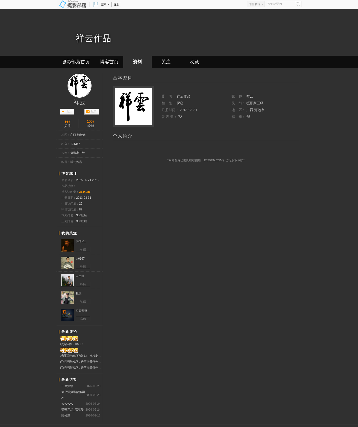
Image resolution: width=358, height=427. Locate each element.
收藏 (194, 61)
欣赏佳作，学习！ (72, 344)
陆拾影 (65, 415)
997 (67, 121)
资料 (137, 61)
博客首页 (109, 61)
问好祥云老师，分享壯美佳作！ (81, 362)
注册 (116, 4)
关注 (166, 61)
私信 (94, 111)
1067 (90, 121)
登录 (104, 4)
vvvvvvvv (67, 403)
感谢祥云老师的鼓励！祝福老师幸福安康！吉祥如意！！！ (81, 356)
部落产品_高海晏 (72, 409)
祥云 (79, 102)
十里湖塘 (67, 386)
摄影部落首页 (76, 61)
